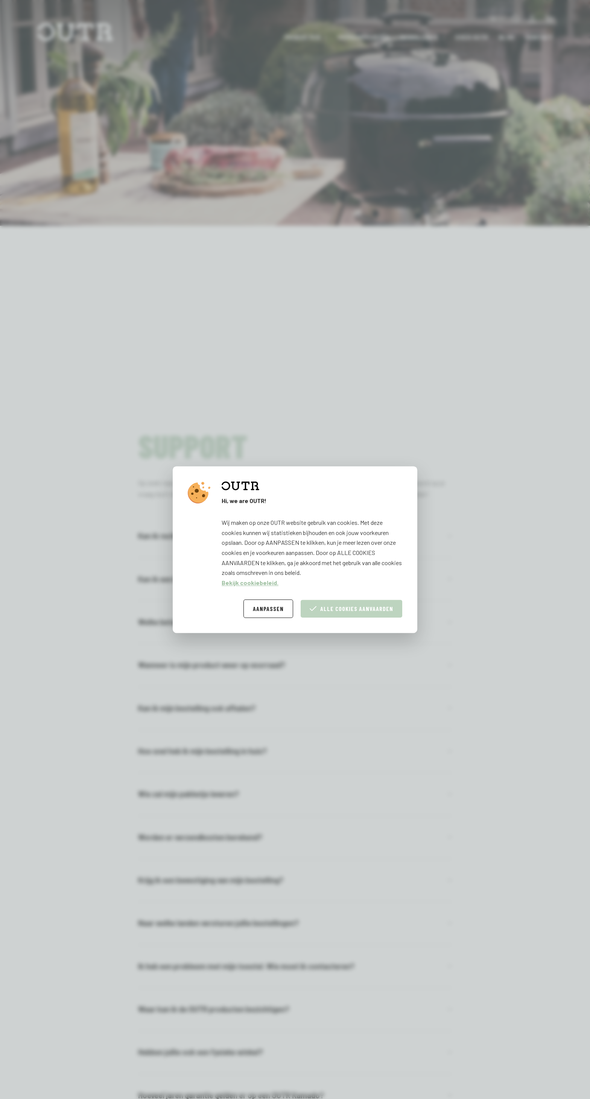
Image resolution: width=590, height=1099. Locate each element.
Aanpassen (268, 608)
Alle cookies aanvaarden (351, 608)
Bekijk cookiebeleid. (250, 582)
